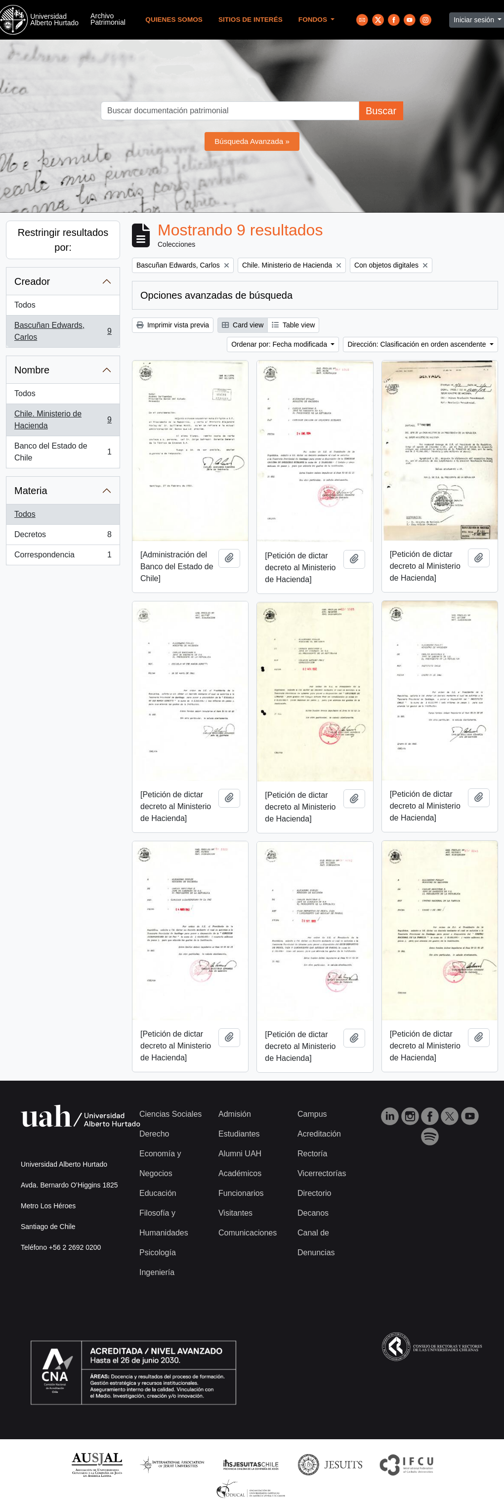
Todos (25, 305)
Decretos (63, 537)
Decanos (313, 1213)
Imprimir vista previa (172, 325)
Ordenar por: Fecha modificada (280, 344)
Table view (293, 325)
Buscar (381, 110)
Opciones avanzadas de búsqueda (216, 295)
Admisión (234, 1114)
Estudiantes (239, 1134)
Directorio (314, 1193)
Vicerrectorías (321, 1173)
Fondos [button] (313, 19)
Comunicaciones (247, 1233)
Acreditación (319, 1134)
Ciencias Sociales (170, 1114)
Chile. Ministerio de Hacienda (63, 420)
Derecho (154, 1134)
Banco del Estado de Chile (63, 452)
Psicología (157, 1252)
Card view (242, 325)
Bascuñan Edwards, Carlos (63, 331)
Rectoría (312, 1153)
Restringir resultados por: (63, 240)
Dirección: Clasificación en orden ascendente (417, 344)
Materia (30, 490)
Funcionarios (241, 1193)
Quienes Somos (174, 19)
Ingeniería (156, 1272)
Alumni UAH (239, 1153)
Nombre (31, 370)
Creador (32, 281)
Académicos (239, 1173)
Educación (157, 1193)
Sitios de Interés (250, 19)
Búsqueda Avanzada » (252, 141)
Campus (312, 1114)
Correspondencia (63, 557)
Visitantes (235, 1213)
